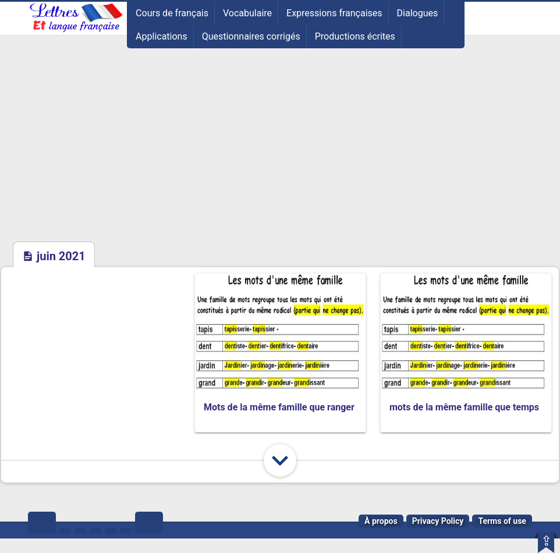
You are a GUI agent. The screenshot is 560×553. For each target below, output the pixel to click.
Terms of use (502, 521)
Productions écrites (355, 36)
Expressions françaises (334, 13)
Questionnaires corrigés (251, 36)
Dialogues (417, 13)
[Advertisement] (280, 153)
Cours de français (172, 13)
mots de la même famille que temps (464, 407)
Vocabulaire (247, 13)
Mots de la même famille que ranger (279, 407)
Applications (161, 36)
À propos (381, 521)
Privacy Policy (438, 521)
